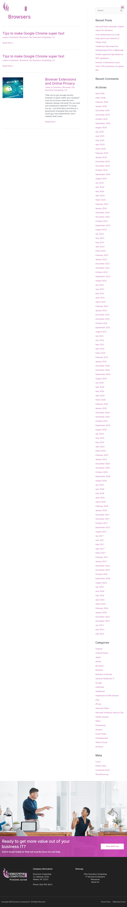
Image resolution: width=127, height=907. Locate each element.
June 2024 (99, 187)
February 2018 (101, 506)
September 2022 (102, 276)
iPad (97, 700)
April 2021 (99, 348)
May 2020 (99, 391)
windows (99, 746)
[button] (122, 7)
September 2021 (102, 327)
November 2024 (102, 166)
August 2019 (101, 429)
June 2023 (99, 238)
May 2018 (99, 493)
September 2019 (102, 425)
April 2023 (99, 246)
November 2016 (102, 570)
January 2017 (101, 561)
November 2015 (102, 621)
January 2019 (101, 459)
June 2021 (99, 340)
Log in (98, 761)
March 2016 (100, 604)
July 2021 (99, 336)
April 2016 (99, 600)
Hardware (99, 687)
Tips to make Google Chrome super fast (33, 33)
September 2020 (102, 374)
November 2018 (102, 468)
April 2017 (99, 549)
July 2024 (99, 183)
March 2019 (100, 451)
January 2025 (101, 157)
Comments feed (102, 770)
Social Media (100, 734)
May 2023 (99, 242)
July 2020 (99, 383)
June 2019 (99, 438)
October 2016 (101, 574)
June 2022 (99, 289)
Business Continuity (103, 674)
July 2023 (99, 234)
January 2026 (101, 106)
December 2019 (102, 412)
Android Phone (101, 653)
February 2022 (101, 306)
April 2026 (99, 93)
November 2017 (102, 519)
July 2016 (99, 587)
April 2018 (99, 497)
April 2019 (99, 446)
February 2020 (101, 404)
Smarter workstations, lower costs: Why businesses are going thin (109, 66)
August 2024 (101, 178)
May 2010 (99, 634)
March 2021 (100, 353)
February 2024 (101, 204)
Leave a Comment (10, 37)
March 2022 (100, 302)
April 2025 (99, 144)
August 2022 (101, 280)
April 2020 (99, 395)
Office (97, 721)
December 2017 (102, 514)
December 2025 (102, 110)
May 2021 (99, 344)
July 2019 (99, 434)
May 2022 (99, 293)
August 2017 (101, 532)
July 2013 (99, 625)
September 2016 (102, 578)
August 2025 (101, 127)
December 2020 (102, 366)
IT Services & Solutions (95, 876)
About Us (95, 882)
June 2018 (99, 489)
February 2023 (101, 255)
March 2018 (100, 502)
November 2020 (102, 370)
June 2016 (99, 591)
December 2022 (102, 263)
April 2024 (99, 195)
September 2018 (102, 476)
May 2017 (99, 544)
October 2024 (101, 170)
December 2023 (102, 212)
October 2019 (101, 421)
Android (98, 649)
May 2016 (99, 595)
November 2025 (102, 115)
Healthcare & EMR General (107, 695)
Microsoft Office (102, 708)
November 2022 (102, 268)
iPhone (98, 704)
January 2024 (101, 208)
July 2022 (99, 285)
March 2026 (100, 98)
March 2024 (100, 200)
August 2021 (101, 331)
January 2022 (101, 310)
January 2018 (101, 510)
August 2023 (101, 229)
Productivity (100, 725)
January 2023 (101, 259)
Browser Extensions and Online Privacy (60, 81)
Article (98, 661)
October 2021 (101, 323)
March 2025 (100, 149)
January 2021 (101, 361)
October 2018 (101, 472)
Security (98, 729)
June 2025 (99, 136)
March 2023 (100, 251)
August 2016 (101, 583)
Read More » (8, 43)
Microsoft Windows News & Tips (109, 712)
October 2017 (101, 523)
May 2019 (99, 442)
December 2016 (102, 566)
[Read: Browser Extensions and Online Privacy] (13, 87)
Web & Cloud (101, 742)
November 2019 (102, 417)
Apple (98, 657)
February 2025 (101, 153)
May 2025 (99, 140)
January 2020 (101, 408)
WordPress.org (101, 774)
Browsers (24, 37)
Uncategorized (101, 738)
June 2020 (99, 387)
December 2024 (102, 161)
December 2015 (102, 617)
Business (99, 670)
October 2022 (101, 272)
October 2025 (101, 119)
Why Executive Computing (95, 874)
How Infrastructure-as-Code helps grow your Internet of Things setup (107, 38)
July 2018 (99, 485)
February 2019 (101, 455)
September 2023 (102, 225)
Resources (95, 879)
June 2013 (99, 629)
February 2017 (101, 557)
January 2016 (101, 612)
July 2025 (99, 132)
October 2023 (101, 221)
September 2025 (102, 123)
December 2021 (102, 314)
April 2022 (99, 297)
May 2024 (99, 191)
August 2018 (101, 480)
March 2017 (100, 553)
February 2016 (101, 608)
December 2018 (102, 463)
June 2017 (99, 540)
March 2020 (100, 400)
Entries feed (100, 766)
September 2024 (102, 174)
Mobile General (102, 717)
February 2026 (101, 102)
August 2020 (101, 378)
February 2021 (101, 357)
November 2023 (102, 217)
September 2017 (102, 527)
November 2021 (102, 319)
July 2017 (99, 536)
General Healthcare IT (104, 678)
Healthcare (100, 691)
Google (98, 683)
